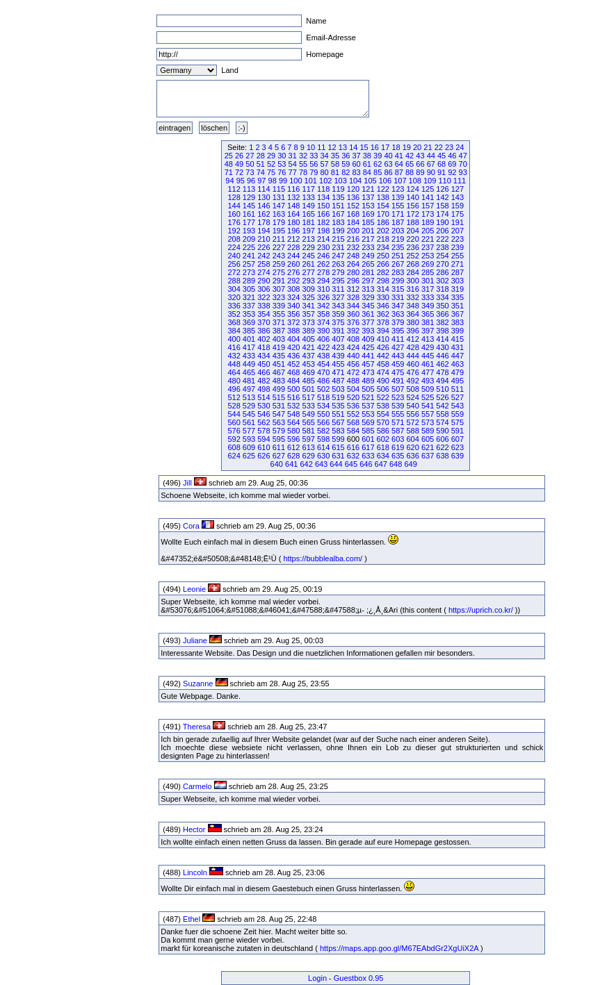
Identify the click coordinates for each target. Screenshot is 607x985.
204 (412, 230)
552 (353, 414)
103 (340, 180)
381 (427, 322)
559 (457, 414)
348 (412, 305)
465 (249, 372)
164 (293, 214)
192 (233, 230)
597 (308, 439)
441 (368, 355)
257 (249, 264)
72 (239, 172)
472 (353, 372)
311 (338, 289)
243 (279, 255)
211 (279, 239)
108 (415, 180)
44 (431, 155)
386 (263, 330)
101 (311, 180)
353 (249, 314)
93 (463, 172)
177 (249, 222)
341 (308, 305)
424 (353, 347)
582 (323, 431)
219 (397, 239)
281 (368, 272)
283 (397, 272)
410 (383, 339)
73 (249, 172)
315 (397, 289)
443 (397, 355)
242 (263, 255)
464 (233, 372)
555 (397, 414)
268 (412, 264)
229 (308, 247)
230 (323, 247)
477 (427, 372)
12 (332, 147)
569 (368, 422)
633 (368, 456)
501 (308, 389)
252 (412, 255)
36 (345, 155)
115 (279, 189)
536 (353, 406)
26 (239, 155)
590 (442, 431)
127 (457, 189)
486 (323, 380)
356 (293, 314)
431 (457, 347)
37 (356, 155)
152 (353, 205)
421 (308, 347)
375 (338, 322)
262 (323, 264)
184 (353, 222)
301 (427, 280)
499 (279, 389)
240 (233, 255)
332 (412, 297)
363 (397, 314)
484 (293, 380)
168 (353, 214)
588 (412, 431)
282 (383, 272)
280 (353, 272)
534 (323, 406)
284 (412, 272)
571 (397, 422)
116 (293, 189)
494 (442, 380)
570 (383, 422)
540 (412, 406)
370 (263, 322)
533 (308, 406)
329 (368, 297)
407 (338, 339)
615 (338, 447)
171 (397, 214)
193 (249, 230)
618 (383, 447)
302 (442, 280)
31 (293, 155)
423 (338, 347)
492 (412, 380)
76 (281, 172)
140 (412, 197)
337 (249, 305)
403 (279, 339)
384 (233, 330)
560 (233, 422)
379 (397, 322)
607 (457, 439)
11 (321, 147)
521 (368, 397)
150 (323, 205)
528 (233, 406)
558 (442, 414)
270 (442, 264)
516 (293, 397)
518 (323, 397)
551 (338, 414)
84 (367, 172)
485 (308, 380)
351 (457, 305)
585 (368, 431)
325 (308, 297)
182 (323, 222)
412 (412, 339)
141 (427, 197)
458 (383, 364)
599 (338, 439)
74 (261, 172)
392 (353, 330)
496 (233, 389)
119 (338, 189)
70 (463, 164)
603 (397, 439)
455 (338, 364)
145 (249, 205)
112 (233, 189)
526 (442, 397)
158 (442, 205)
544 (233, 414)
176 (233, 222)
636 (412, 456)
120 (353, 189)
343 (338, 305)
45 (441, 155)
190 (442, 222)
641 (291, 464)
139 (397, 197)
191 (457, 222)
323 (279, 297)
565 (308, 422)
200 (353, 230)
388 (293, 330)
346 (383, 305)
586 (383, 431)
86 (388, 172)
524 (412, 397)
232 (353, 247)
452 (293, 364)
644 (336, 464)
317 (427, 289)
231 (338, 247)
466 (263, 372)
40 (388, 155)
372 (293, 322)
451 (279, 364)
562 (263, 422)
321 (249, 297)
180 (293, 222)
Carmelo (197, 786)
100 (295, 180)
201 (368, 230)
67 (431, 164)
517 (308, 397)
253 (427, 255)
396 (412, 330)
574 (442, 422)
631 (338, 456)
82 (345, 172)
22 (439, 147)
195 (279, 230)
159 (457, 205)
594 (263, 439)
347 (397, 305)
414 (442, 339)
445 (427, 355)
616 (353, 447)
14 (353, 147)
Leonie (194, 589)
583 (338, 431)
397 (427, 330)
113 (249, 189)
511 (457, 389)
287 (457, 272)
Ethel (191, 919)
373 (308, 322)
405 (308, 339)
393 (368, 330)
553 (368, 414)
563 (279, 422)
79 (313, 172)
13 (343, 147)
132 (293, 197)
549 (308, 414)
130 (263, 197)
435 (279, 355)
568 (353, 422)
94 (229, 180)
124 (412, 189)
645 (351, 464)
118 (323, 189)
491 (397, 380)
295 (338, 280)
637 (427, 456)
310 (323, 289)
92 (452, 172)
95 (240, 180)
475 (397, 372)
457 (368, 364)
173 (427, 214)
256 (233, 264)
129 (249, 197)
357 (308, 314)
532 (293, 406)
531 (279, 406)
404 (293, 339)
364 (412, 314)
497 (249, 389)
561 (249, 422)
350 (442, 305)
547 (279, 414)
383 (457, 322)
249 (368, 255)
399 (457, 330)
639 (457, 456)
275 (279, 272)
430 (442, 347)
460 (412, 364)
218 (383, 239)
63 (388, 164)
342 (323, 305)
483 (279, 380)
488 (353, 380)
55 (303, 164)
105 (370, 180)
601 (368, 439)
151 (338, 205)
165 (308, 214)
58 (335, 164)
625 (249, 456)
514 (263, 397)
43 (420, 155)
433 (249, 355)
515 (279, 397)
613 (308, 447)
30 (281, 155)
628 (293, 456)
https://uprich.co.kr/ (480, 610)
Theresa (197, 726)
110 (444, 180)
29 (271, 155)
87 (399, 172)
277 (308, 272)
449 (249, 364)
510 (442, 389)
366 (442, 314)
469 (308, 372)
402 (263, 339)
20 (417, 147)
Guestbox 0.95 (359, 978)
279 (338, 272)
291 (279, 280)
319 (457, 289)
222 (442, 239)
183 (338, 222)
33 (313, 155)
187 (397, 222)
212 (293, 239)
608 (233, 447)
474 (383, 372)
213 (308, 239)
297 (368, 280)
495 (457, 380)
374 (323, 322)
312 (353, 289)
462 (442, 364)
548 (293, 414)
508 (412, 389)
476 (412, 372)
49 (239, 164)
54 (293, 164)
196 (293, 230)
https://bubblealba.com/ (322, 558)
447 (457, 355)
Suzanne (198, 683)
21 (427, 147)
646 (365, 464)
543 (457, 406)
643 (321, 464)
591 (457, 431)
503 (338, 389)
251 (397, 255)
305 (249, 289)
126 (442, 189)
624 (233, 456)
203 (397, 230)
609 (249, 447)
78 (303, 172)
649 (410, 464)
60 (356, 164)
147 (279, 205)
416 (233, 347)
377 (368, 322)
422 (323, 347)
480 (233, 380)
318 (442, 289)
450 (263, 364)
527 (457, 397)
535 (338, 406)
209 (249, 239)
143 (457, 197)
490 (383, 380)
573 (427, 422)
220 (412, 239)
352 (233, 314)
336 (233, 305)
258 (263, 264)
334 (442, 297)
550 (323, 414)
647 (381, 464)
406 (323, 339)
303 (457, 280)
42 (409, 155)
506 (383, 389)
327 (338, 297)
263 (338, 264)
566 (323, 422)
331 (397, 297)
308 (293, 289)
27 (249, 155)
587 (397, 431)
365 (427, 314)
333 (427, 297)
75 (271, 172)
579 (279, 431)
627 (279, 456)
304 (233, 289)
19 (407, 147)
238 (442, 247)
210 (263, 239)
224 (233, 247)
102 (325, 180)
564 (293, 422)
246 (323, 255)
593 (249, 439)
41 (399, 155)
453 (308, 364)
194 (263, 230)
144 (233, 205)
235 (397, 247)
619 (397, 447)
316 (412, 289)
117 (308, 189)
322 (263, 297)
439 (338, 355)
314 (383, 289)
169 (368, 214)
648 (395, 464)
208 (233, 239)
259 (279, 264)
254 (442, 255)
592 (233, 439)
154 (383, 205)
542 (442, 406)
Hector (194, 829)
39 (377, 155)
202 (383, 230)
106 (385, 180)
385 (249, 330)
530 (263, 406)
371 (279, 322)
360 (353, 314)
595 (279, 439)
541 (427, 406)
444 (412, 355)
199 (338, 230)
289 (249, 280)
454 (323, 364)
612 (293, 447)
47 (463, 155)
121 (368, 189)
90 (431, 172)
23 (449, 147)
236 (412, 247)
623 (457, 447)
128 (233, 197)
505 (368, 389)
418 (263, 347)
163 (279, 214)
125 (427, 189)
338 (263, 305)
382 (442, 322)
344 (353, 305)
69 (452, 164)
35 (335, 155)
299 (397, 280)
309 (308, 289)
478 (442, 372)
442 (383, 355)
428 (412, 347)
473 (368, 372)
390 (323, 330)
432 (233, 355)
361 (368, 314)
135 (338, 197)
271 (457, 264)
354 (263, 314)
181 (308, 222)
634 (383, 456)
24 (459, 147)
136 (353, 197)
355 (279, 314)
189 (427, 222)
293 (308, 280)
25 (229, 155)
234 (383, 247)
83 (356, 172)
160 (233, 214)
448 (233, 364)
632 (353, 456)
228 (293, 247)
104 (355, 180)
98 (272, 180)
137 (368, 197)
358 (323, 314)
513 (249, 397)
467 (279, 372)
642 (306, 464)
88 (409, 172)
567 (338, 422)
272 (233, 272)
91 (441, 172)
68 (441, 164)
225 (249, 247)
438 (323, 355)
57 (325, 164)
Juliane (195, 640)
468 (293, 372)
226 (263, 247)
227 (279, 247)
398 (442, 330)
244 (293, 255)
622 (442, 447)
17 (385, 147)
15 (363, 147)
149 (308, 205)
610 (263, 447)
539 (397, 406)
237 (427, 247)
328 (353, 297)
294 (323, 280)
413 (427, 339)
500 (293, 389)
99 (283, 180)
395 (397, 330)
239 (457, 247)
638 (442, 456)
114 (263, 189)
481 (249, 380)
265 (368, 264)
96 (251, 180)
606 (442, 439)
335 (457, 297)
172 (412, 214)
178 (263, 222)
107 (400, 180)
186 (383, 222)
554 (383, 414)
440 (353, 355)
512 (233, 397)
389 (308, 330)
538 (383, 406)
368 (233, 322)
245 (308, 255)
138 (383, 197)
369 (249, 322)
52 (271, 164)
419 (279, 347)
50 (249, 164)
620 (412, 447)
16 (375, 147)
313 (368, 289)
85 (377, 172)
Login (317, 978)
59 (345, 164)
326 (323, 297)
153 (368, 205)
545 (249, 414)
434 (263, 355)
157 (427, 205)
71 (229, 172)
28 (261, 155)
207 (457, 230)
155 (397, 205)
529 (249, 406)
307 (279, 289)
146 (263, 205)
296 (353, 280)
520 (353, 397)
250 (383, 255)
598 (323, 439)
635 (397, 456)
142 (442, 197)
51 (261, 164)
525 (427, 397)
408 (353, 339)
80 (325, 172)
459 (397, 364)
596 (293, 439)
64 (399, 164)
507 (397, 389)
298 (383, 280)
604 (412, 439)
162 (263, 214)
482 (263, 380)
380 (412, 322)
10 (311, 147)
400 (233, 339)
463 (457, 364)
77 (293, 172)
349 (427, 305)
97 (261, 180)
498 (263, 389)
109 (429, 180)
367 (457, 314)
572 (412, 422)
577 (249, 431)
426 (383, 347)
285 (427, 272)
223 (457, 239)
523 (397, 397)
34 (325, 155)
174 (442, 214)
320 (233, 297)
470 (323, 372)
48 (229, 164)
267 (397, 264)
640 (276, 464)
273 (249, 272)
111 (459, 180)
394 (383, 330)
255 (457, 255)
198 (323, 230)
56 (313, 164)
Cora (191, 526)
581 (308, 431)
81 (335, 172)
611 (279, 447)
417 (249, 347)
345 (368, 305)
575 (457, 422)
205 (427, 230)
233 (368, 247)
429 (427, 347)
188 (412, 222)
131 (279, 197)
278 (323, 272)
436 (293, 355)
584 (353, 431)
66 (420, 164)
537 (368, 406)
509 (427, 389)
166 (323, 214)
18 (395, 147)
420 (293, 347)
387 (279, 330)
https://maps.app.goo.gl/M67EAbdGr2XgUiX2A (399, 948)
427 (397, 347)
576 (233, 431)
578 (263, 431)
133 (308, 197)
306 (263, 289)
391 (338, 330)
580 (293, 431)
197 (308, 230)
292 (293, 280)
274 (263, 272)
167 (338, 214)
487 (338, 380)
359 (338, 314)
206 (442, 230)
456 (353, 364)
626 (263, 456)
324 (293, 297)
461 (427, 364)
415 (457, 339)
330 (383, 297)
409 (368, 339)
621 (427, 447)
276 (293, 272)
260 (293, 264)
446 (442, 355)
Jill (187, 483)
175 (457, 214)
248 (353, 255)
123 (397, 189)
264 (353, 264)
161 (249, 214)
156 (412, 205)
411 (397, 339)
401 (249, 339)
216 (353, 239)
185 (368, 222)
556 (412, 414)
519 (338, 397)
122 (383, 189)
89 (420, 172)
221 (427, 239)
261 (308, 264)
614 (323, 447)
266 (383, 264)
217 (368, 239)
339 (279, 305)
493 (427, 380)
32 (303, 155)
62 (377, 164)
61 (367, 164)
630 (323, 456)
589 (427, 431)
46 (452, 155)
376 (353, 322)
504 (353, 389)
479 (457, 372)
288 (233, 280)
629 (308, 456)
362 (383, 314)
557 (427, 414)
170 (383, 214)
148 (293, 205)
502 (323, 389)
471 (338, 372)
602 (383, 439)
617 (368, 447)
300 (412, 280)
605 (427, 439)
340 (293, 305)
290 (263, 280)
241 (249, 255)
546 (263, 414)
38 (367, 155)
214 (323, 239)
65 (409, 164)
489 (368, 380)
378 (383, 322)
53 (281, 164)
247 (338, 255)
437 (308, 355)
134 (323, 197)
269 (427, 264)
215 (338, 239)
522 (383, 397)
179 (279, 222)
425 (368, 347)
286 (442, 272)
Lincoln (195, 872)
